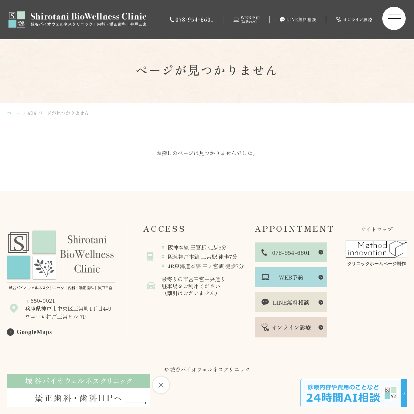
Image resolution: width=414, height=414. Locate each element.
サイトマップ (377, 229)
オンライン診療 (291, 327)
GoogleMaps (34, 332)
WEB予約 (291, 277)
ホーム (14, 113)
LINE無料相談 (291, 302)
